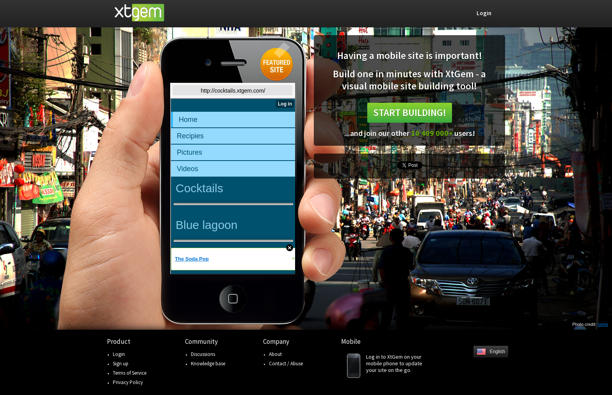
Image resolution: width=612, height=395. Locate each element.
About (275, 354)
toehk (603, 324)
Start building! (409, 112)
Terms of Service (129, 373)
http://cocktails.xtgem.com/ (233, 91)
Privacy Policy (128, 382)
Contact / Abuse (286, 363)
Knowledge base (208, 363)
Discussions (203, 354)
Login (119, 354)
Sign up (120, 363)
